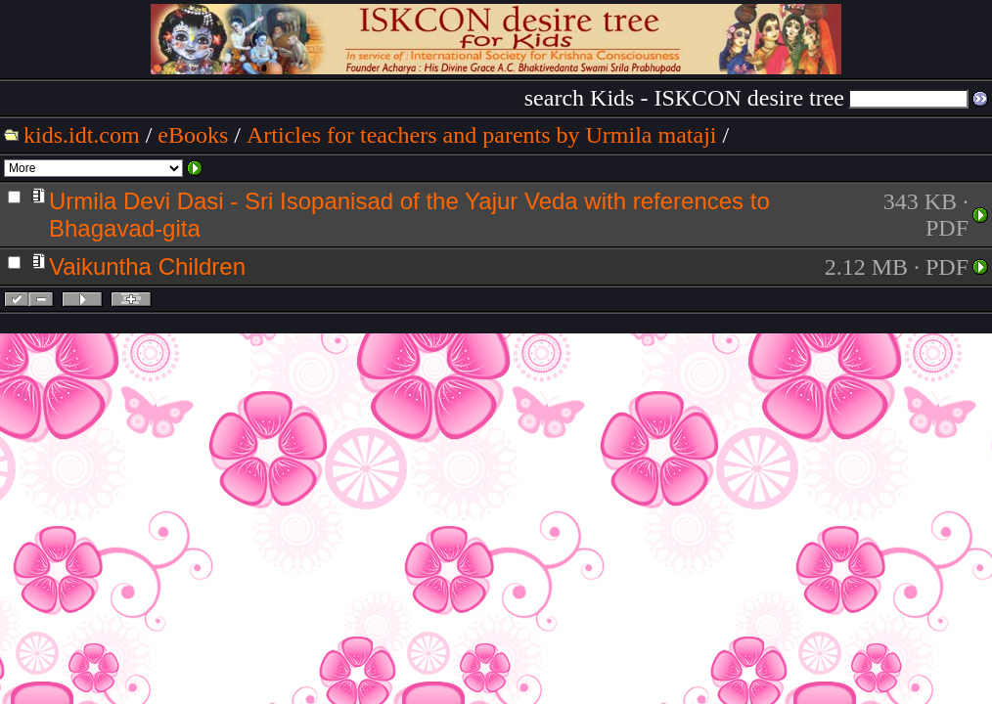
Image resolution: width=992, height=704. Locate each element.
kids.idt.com (81, 135)
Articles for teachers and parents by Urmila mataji (481, 135)
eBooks (193, 135)
